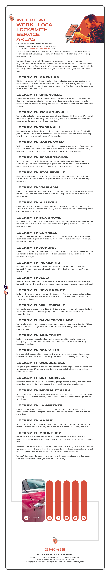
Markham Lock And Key (40, 49)
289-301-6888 (55, 550)
